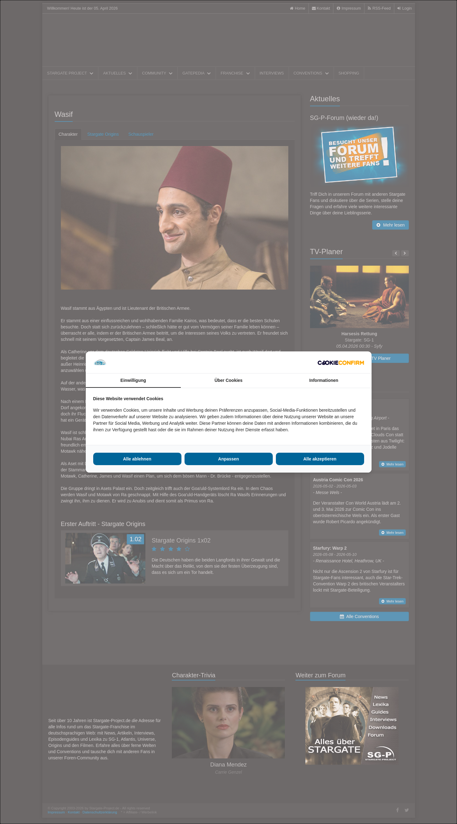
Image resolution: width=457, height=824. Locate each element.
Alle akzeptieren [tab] (319, 458)
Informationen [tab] (323, 380)
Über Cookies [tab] (228, 380)
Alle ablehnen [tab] (137, 458)
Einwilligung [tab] (133, 380)
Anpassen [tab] (228, 458)
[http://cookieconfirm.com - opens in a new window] (341, 362)
